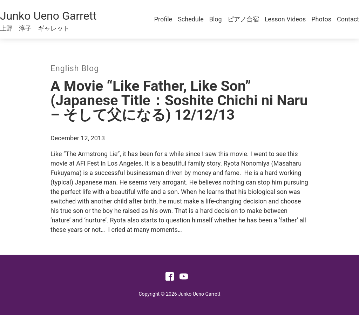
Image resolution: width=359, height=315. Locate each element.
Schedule (191, 19)
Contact (348, 19)
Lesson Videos (285, 19)
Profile (163, 19)
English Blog (74, 68)
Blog (215, 19)
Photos (321, 19)
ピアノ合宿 (243, 19)
